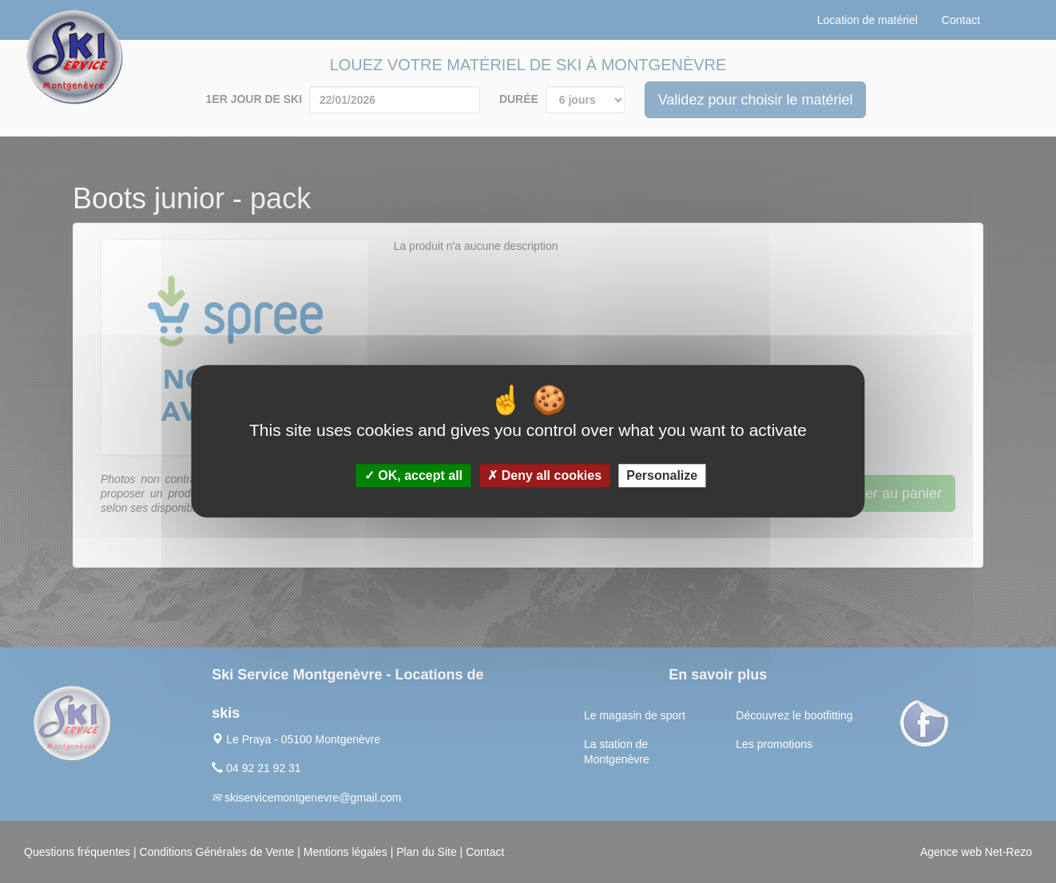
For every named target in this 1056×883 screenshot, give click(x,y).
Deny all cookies (544, 476)
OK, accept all (413, 476)
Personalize (661, 476)
